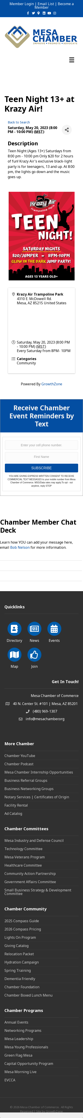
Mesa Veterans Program (24, 857)
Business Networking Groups (29, 788)
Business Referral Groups (25, 780)
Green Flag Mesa (18, 1055)
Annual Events (16, 1022)
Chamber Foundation (21, 987)
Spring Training (17, 970)
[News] (34, 631)
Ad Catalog (13, 813)
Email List (46, 3)
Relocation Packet (19, 953)
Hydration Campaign (21, 962)
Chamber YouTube (19, 755)
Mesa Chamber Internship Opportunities (38, 772)
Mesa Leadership (18, 1038)
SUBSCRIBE (41, 468)
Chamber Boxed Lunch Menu (28, 995)
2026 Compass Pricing (22, 929)
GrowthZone (51, 384)
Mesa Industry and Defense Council (34, 840)
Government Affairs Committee (30, 881)
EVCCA (9, 1080)
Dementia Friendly (19, 978)
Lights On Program (20, 937)
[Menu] (72, 60)
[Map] (14, 657)
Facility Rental (16, 805)
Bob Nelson (20, 547)
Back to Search (19, 122)
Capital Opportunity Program (28, 1063)
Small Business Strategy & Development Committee (37, 892)
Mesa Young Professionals (26, 1047)
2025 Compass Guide (21, 920)
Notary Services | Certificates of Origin (36, 797)
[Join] (34, 657)
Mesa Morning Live (20, 1071)
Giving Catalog (16, 945)
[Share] (67, 130)
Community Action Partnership (30, 873)
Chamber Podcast (18, 763)
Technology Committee (23, 848)
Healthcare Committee (23, 865)
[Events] (54, 631)
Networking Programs (22, 1030)
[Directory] (14, 631)
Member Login (22, 3)
